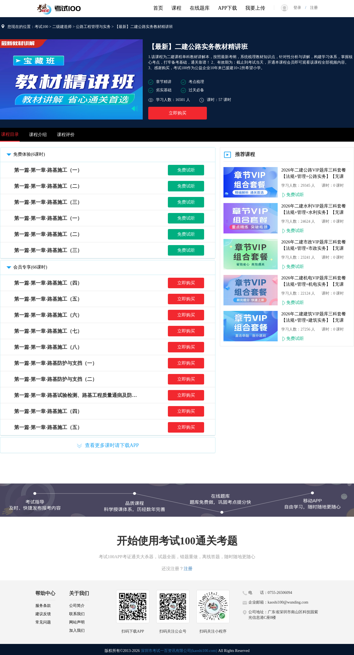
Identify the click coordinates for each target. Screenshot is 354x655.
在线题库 (200, 8)
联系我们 (77, 614)
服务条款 (43, 606)
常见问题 (43, 622)
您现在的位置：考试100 (27, 27)
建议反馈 (43, 614)
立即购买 (177, 113)
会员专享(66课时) (25, 267)
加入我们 (77, 630)
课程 (176, 8)
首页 (158, 8)
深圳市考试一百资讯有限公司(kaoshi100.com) (179, 651)
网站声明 (77, 622)
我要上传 (255, 8)
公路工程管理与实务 (93, 27)
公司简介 (77, 606)
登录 (299, 8)
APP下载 (227, 8)
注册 (312, 8)
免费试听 (186, 170)
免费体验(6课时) (24, 154)
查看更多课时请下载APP (108, 446)
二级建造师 (62, 27)
